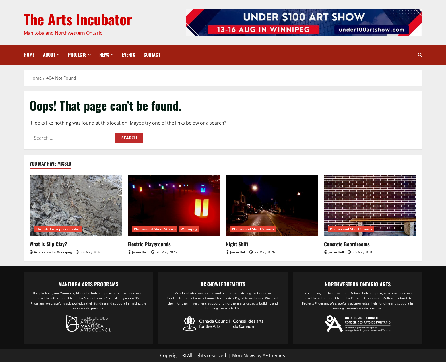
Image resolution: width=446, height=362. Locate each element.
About (49, 54)
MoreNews (243, 355)
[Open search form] (420, 54)
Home (29, 54)
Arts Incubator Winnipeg (53, 252)
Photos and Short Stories (155, 229)
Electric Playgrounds (149, 244)
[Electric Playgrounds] (174, 205)
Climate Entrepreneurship (58, 229)
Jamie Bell (140, 252)
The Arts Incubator (78, 18)
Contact (152, 54)
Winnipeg (189, 229)
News (104, 54)
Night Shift (237, 244)
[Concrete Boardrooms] (370, 205)
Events (128, 54)
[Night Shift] (272, 205)
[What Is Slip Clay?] (76, 205)
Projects (77, 54)
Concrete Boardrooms (347, 244)
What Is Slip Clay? (48, 244)
